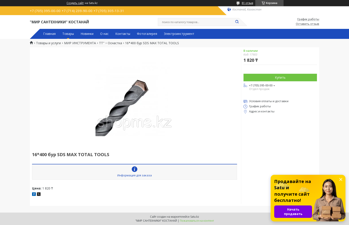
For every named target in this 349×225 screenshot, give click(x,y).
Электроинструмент (179, 33)
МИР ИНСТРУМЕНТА (80, 43)
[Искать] (236, 22)
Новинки (87, 33)
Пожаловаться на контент (197, 221)
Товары (68, 33)
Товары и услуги (48, 43)
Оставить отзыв (307, 24)
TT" (101, 43)
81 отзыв (247, 3)
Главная (49, 33)
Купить (280, 77)
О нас (104, 33)
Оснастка (115, 43)
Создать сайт (75, 3)
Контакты (122, 33)
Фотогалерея (147, 33)
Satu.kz (194, 217)
